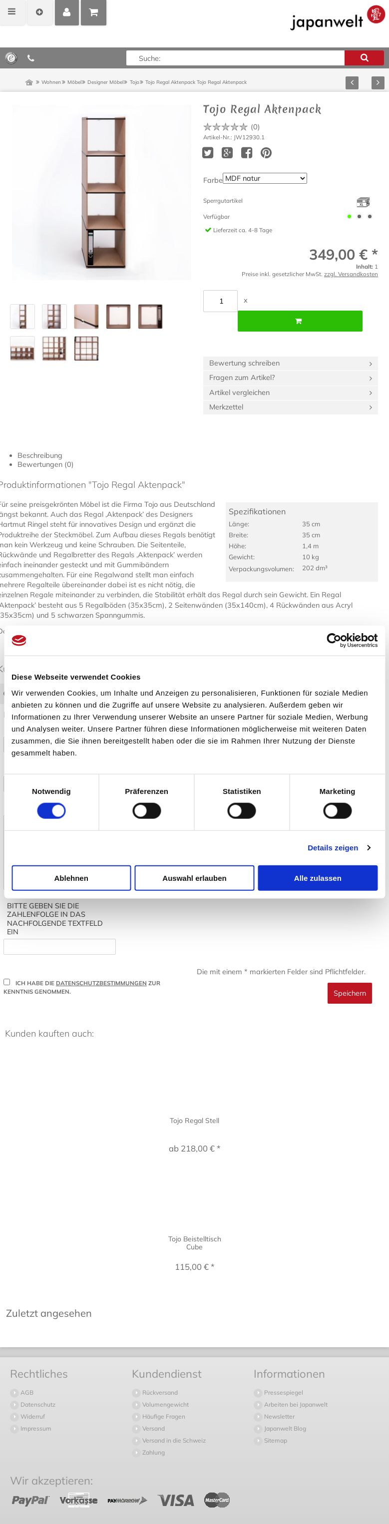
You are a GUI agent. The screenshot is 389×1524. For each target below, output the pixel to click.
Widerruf (32, 1396)
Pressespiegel (283, 1372)
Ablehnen (71, 877)
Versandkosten (171, 1510)
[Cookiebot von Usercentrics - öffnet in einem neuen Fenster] (334, 640)
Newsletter (279, 1396)
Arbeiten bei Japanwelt (295, 1384)
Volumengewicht (165, 1384)
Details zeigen (333, 847)
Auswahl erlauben (194, 877)
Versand (153, 1408)
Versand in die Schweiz (173, 1420)
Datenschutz (37, 1384)
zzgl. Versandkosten (351, 274)
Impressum (35, 1408)
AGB (26, 1372)
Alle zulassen (318, 877)
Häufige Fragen (163, 1396)
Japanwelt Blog (284, 1408)
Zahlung (153, 1432)
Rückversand (159, 1372)
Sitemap (275, 1420)
